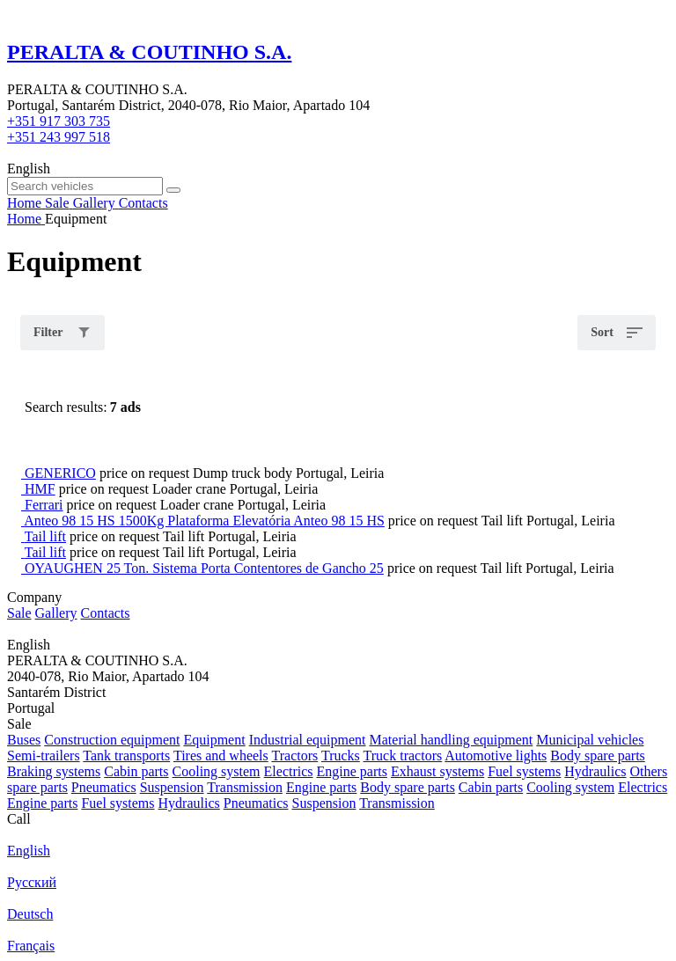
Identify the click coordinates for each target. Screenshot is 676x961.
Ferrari (44, 504)
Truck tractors (403, 755)
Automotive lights (496, 755)
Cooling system (217, 771)
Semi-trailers (43, 755)
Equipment (214, 739)
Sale (19, 612)
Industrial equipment (307, 739)
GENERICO (60, 473)
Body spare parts (597, 755)
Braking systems (53, 771)
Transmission (245, 787)
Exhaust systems (437, 771)
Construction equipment (112, 739)
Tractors (295, 755)
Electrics (288, 771)
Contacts (105, 612)
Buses (23, 739)
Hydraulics (595, 771)
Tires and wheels (220, 755)
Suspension (172, 787)
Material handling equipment (451, 739)
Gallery (56, 612)
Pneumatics (103, 787)
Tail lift (45, 536)
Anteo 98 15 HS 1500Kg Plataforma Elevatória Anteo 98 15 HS (204, 520)
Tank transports (126, 755)
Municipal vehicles (589, 739)
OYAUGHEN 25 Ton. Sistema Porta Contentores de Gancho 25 (204, 568)
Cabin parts (136, 771)
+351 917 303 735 (58, 121)
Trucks (340, 755)
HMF (40, 488)
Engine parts (352, 771)
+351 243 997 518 (58, 136)
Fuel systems (524, 771)
